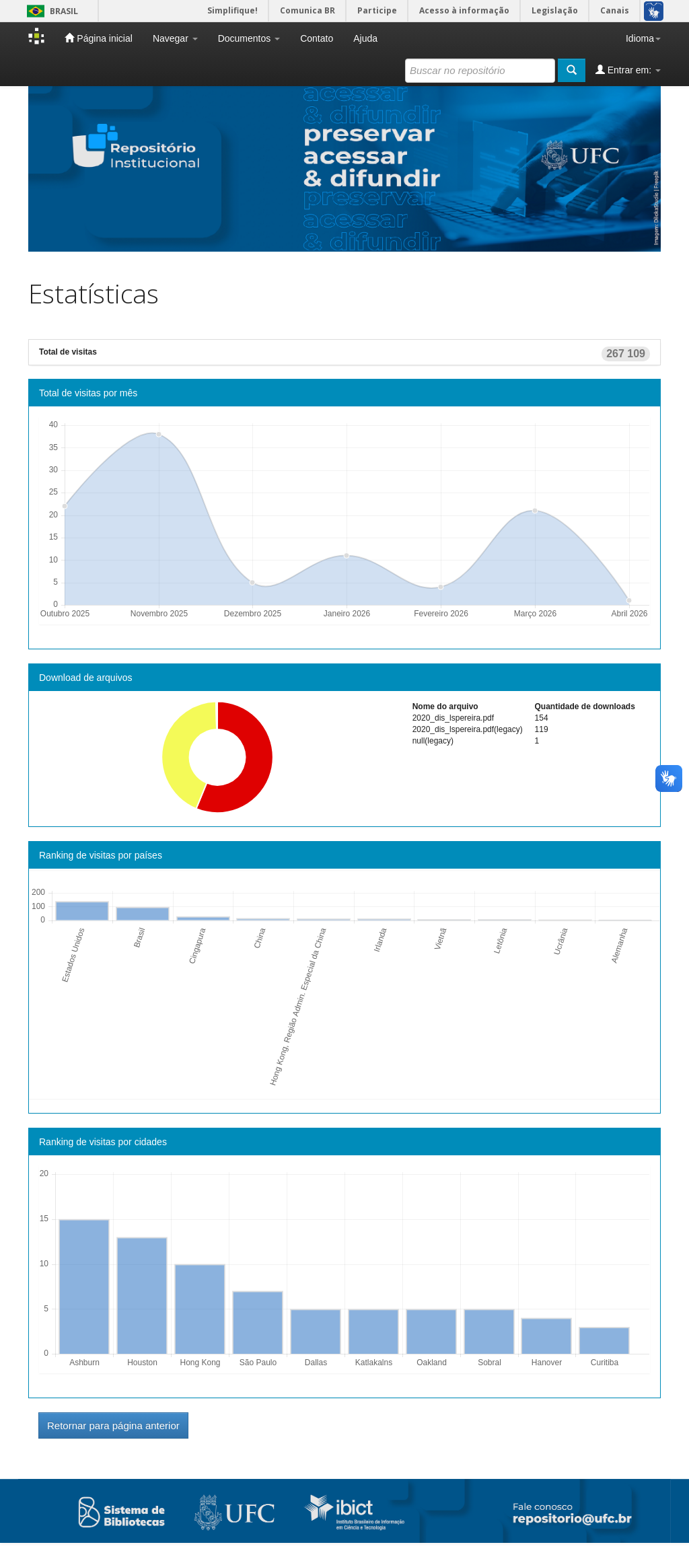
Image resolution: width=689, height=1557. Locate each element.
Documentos (249, 38)
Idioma (643, 38)
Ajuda (365, 38)
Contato (316, 38)
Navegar (175, 38)
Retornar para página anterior (113, 1425)
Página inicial (98, 38)
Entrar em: (628, 69)
